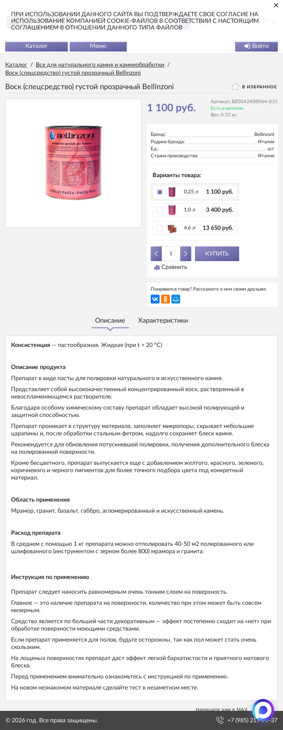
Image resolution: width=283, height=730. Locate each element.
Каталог (37, 46)
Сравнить (170, 267)
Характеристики (163, 321)
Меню (98, 46)
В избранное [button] (254, 87)
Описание (110, 321)
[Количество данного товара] (171, 254)
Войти (256, 46)
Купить (217, 254)
